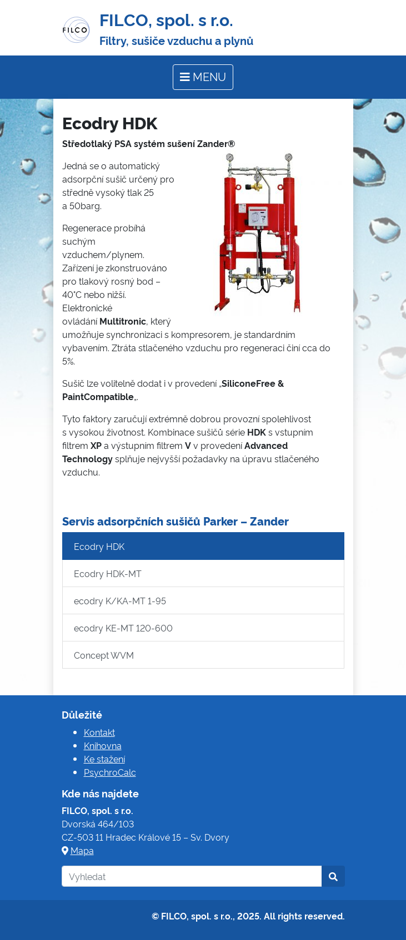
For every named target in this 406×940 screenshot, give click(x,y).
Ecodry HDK (99, 546)
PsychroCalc (110, 772)
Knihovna (103, 745)
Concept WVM (104, 655)
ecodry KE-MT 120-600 (123, 627)
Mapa (82, 850)
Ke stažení (104, 758)
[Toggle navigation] (203, 77)
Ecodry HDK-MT (108, 573)
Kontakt (99, 732)
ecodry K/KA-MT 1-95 (120, 600)
